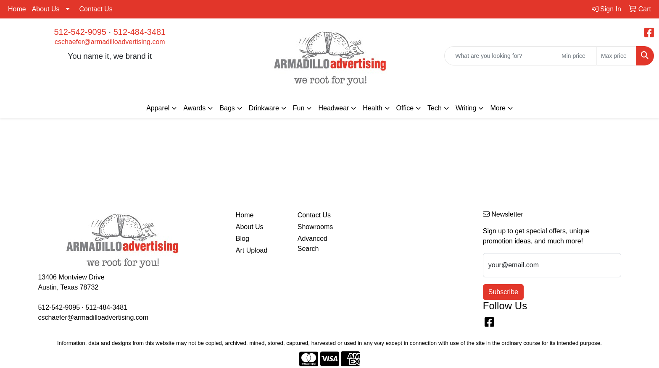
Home (17, 9)
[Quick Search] (500, 55)
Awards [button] (194, 108)
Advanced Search (312, 243)
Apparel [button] (157, 108)
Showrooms (315, 226)
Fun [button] (299, 108)
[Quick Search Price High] (616, 55)
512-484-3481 (139, 32)
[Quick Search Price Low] (577, 55)
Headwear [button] (333, 108)
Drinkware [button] (264, 108)
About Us (46, 9)
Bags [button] (227, 108)
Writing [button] (466, 108)
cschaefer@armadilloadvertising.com (110, 41)
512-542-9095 (80, 32)
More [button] (497, 108)
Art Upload (252, 250)
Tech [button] (434, 108)
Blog (242, 238)
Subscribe (503, 291)
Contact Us (96, 9)
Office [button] (405, 108)
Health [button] (372, 108)
